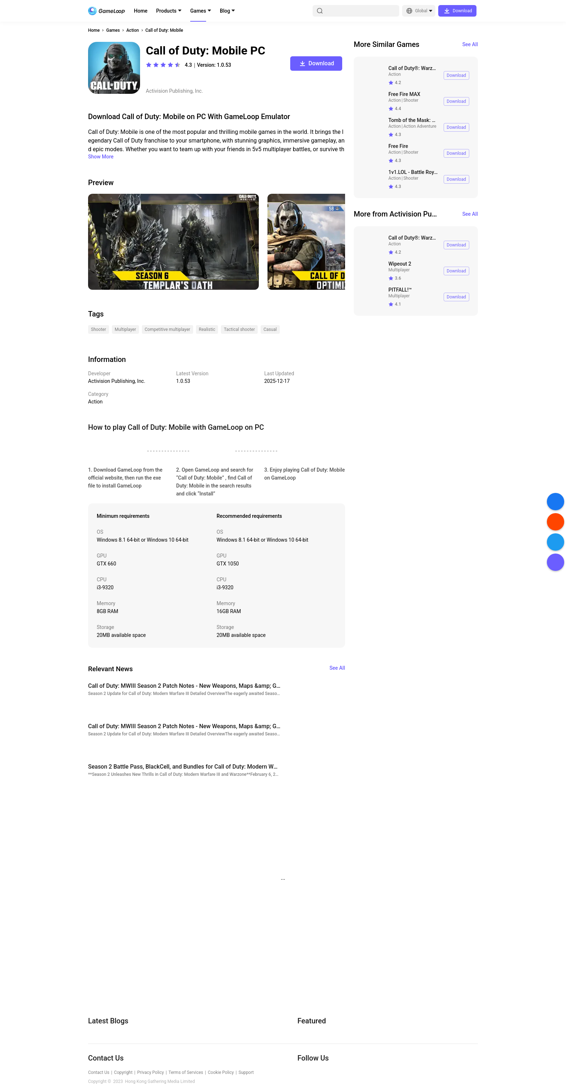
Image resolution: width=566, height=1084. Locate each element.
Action (132, 30)
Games (198, 11)
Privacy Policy (150, 1072)
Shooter (410, 100)
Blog (225, 11)
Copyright (123, 1072)
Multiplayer (399, 269)
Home (141, 11)
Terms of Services (186, 1072)
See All (470, 44)
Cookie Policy (221, 1072)
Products (166, 11)
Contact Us (98, 1072)
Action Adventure (419, 126)
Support (246, 1072)
